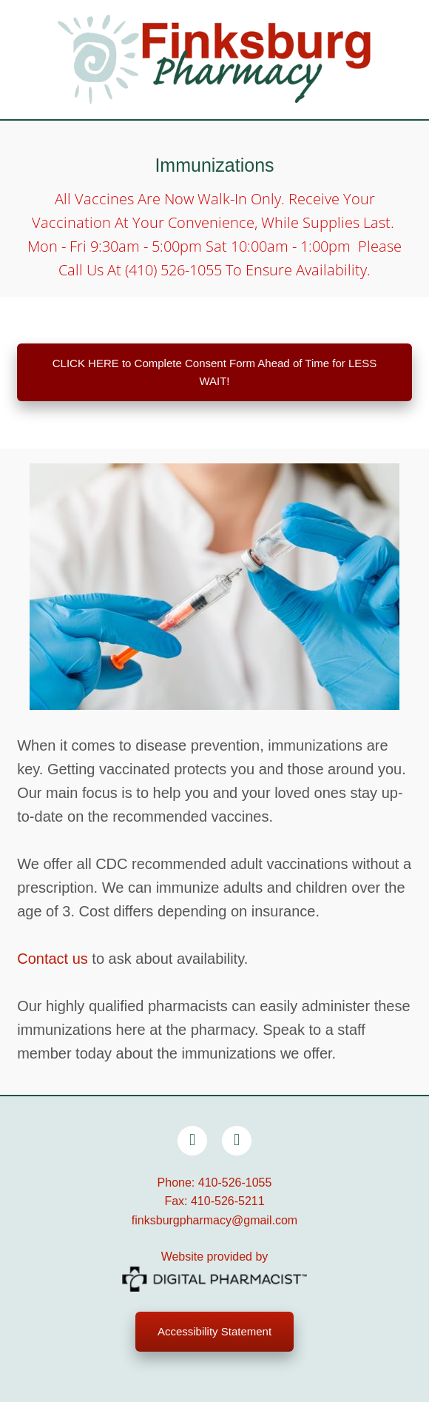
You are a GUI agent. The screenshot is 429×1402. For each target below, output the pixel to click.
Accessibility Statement (214, 1331)
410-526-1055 (235, 1182)
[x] (236, 1141)
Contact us (52, 958)
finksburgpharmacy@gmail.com (214, 1220)
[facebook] (192, 1141)
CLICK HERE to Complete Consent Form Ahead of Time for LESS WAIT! (215, 372)
